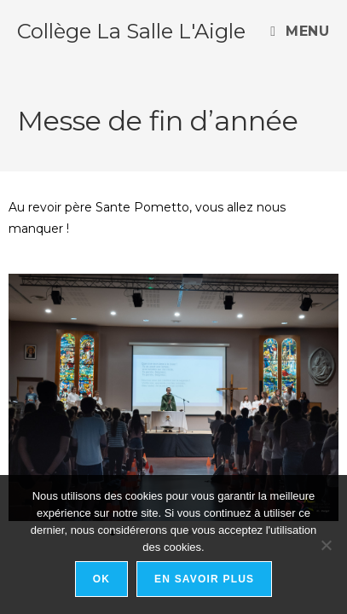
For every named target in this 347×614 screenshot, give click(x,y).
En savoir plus (204, 579)
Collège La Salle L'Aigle (131, 31)
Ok (101, 579)
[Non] (325, 544)
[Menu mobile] (299, 31)
